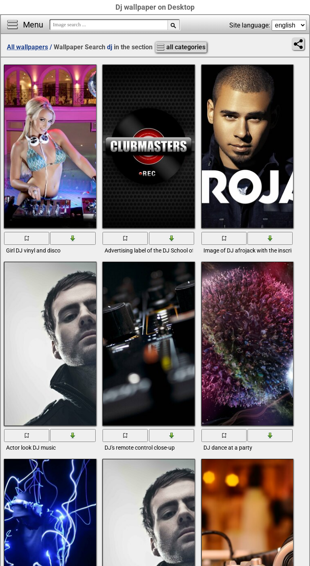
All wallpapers (27, 47)
